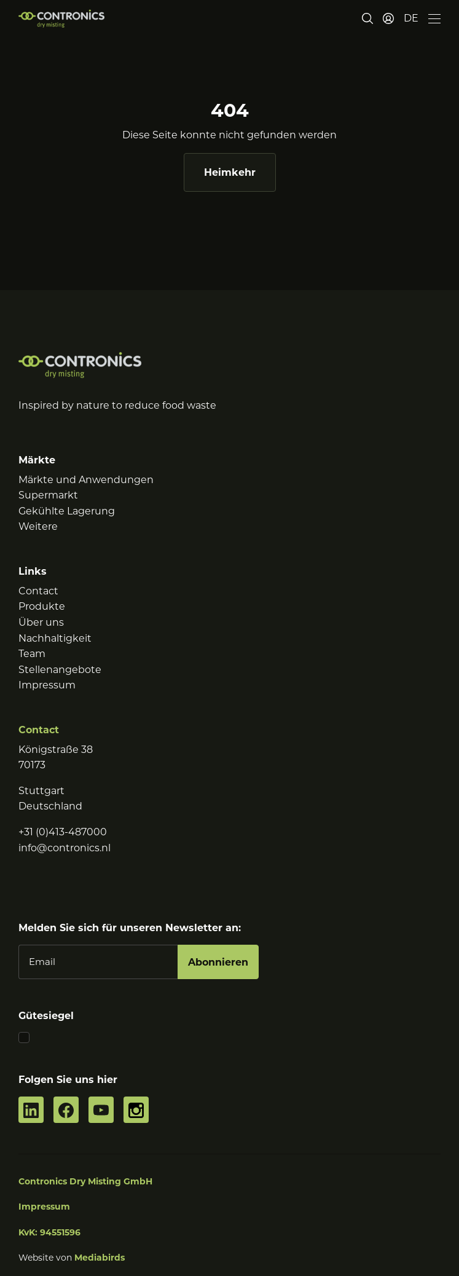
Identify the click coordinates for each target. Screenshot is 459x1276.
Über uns (41, 622)
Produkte (41, 606)
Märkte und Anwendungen (86, 480)
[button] (411, 18)
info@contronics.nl (64, 848)
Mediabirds (99, 1257)
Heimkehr (230, 172)
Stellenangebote (59, 669)
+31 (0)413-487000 (62, 832)
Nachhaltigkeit (55, 638)
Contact (38, 591)
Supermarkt (48, 495)
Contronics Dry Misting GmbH (85, 1181)
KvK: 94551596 (49, 1232)
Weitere (38, 526)
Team (31, 654)
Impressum (47, 685)
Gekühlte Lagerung (66, 511)
